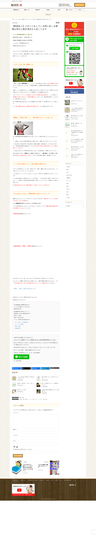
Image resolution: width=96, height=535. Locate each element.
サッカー (40, 399)
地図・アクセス (58, 480)
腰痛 (57, 22)
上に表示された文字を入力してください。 (23, 449)
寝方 (67, 191)
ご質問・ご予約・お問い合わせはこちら (24, 288)
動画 (23, 397)
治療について (23, 480)
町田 (33, 399)
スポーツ (36, 399)
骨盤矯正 (68, 177)
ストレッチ (30, 399)
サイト (14, 441)
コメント (16, 412)
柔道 (44, 399)
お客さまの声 (69, 175)
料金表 (47, 480)
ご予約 (52, 480)
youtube (20, 399)
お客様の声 (17, 328)
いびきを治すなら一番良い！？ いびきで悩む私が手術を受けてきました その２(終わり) (28, 467)
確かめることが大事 (21, 389)
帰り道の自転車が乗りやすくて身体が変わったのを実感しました (77, 132)
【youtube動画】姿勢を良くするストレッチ (43, 466)
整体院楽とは (16, 480)
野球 (46, 399)
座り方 (68, 189)
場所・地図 (17, 326)
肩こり (68, 172)
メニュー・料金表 (19, 324)
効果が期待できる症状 (32, 480)
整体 (24, 399)
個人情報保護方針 (67, 480)
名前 (14, 429)
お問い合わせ (80, 4)
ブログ (74, 480)
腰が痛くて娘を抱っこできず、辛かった (25, 383)
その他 (68, 197)
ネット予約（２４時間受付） (22, 322)
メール (15, 435)
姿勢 (67, 186)
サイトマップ (16, 481)
